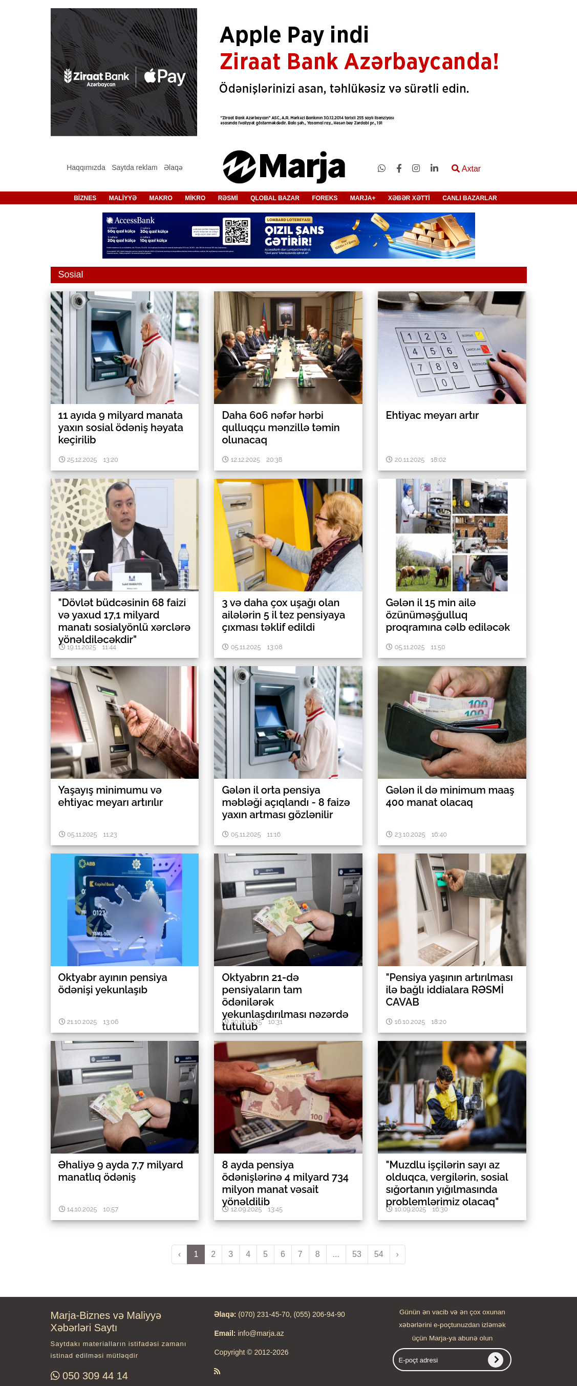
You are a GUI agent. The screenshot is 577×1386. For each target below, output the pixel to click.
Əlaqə (173, 167)
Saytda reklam (134, 167)
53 (356, 1254)
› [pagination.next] (397, 1254)
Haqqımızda (86, 167)
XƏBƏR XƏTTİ (409, 198)
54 (378, 1254)
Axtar (466, 168)
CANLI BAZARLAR (469, 198)
